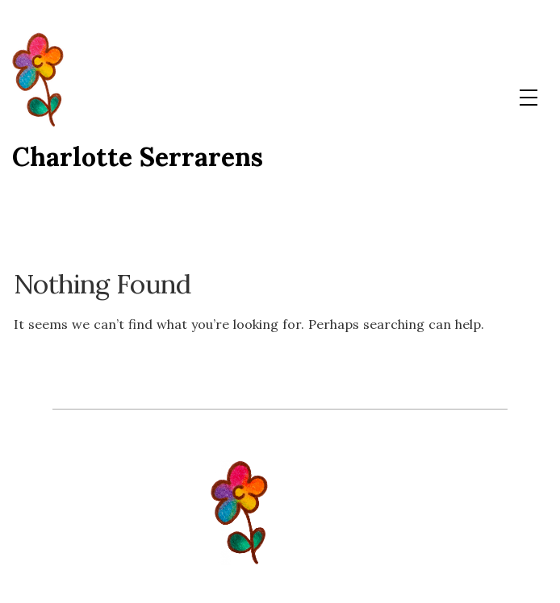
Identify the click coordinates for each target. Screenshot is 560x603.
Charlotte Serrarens (137, 156)
